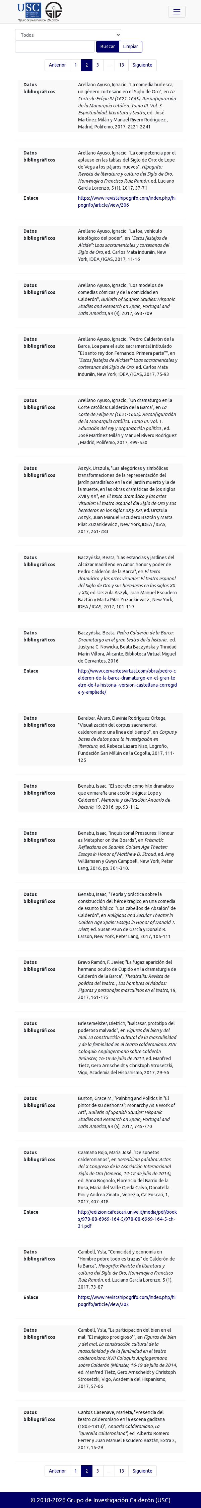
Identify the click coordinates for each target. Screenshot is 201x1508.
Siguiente (142, 65)
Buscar (107, 46)
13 (121, 65)
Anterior (57, 65)
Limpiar (130, 46)
